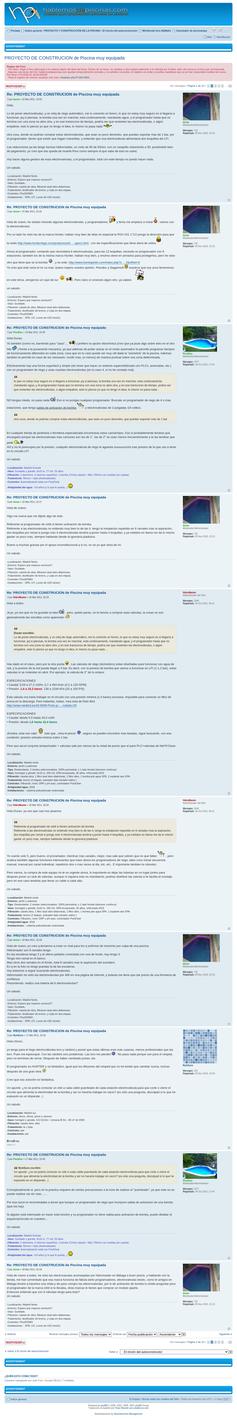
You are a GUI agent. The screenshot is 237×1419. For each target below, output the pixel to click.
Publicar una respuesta (15, 86)
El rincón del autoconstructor (119, 30)
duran (16, 99)
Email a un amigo (219, 30)
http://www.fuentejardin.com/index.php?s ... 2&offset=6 (104, 262)
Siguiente (224, 1334)
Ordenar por (135, 1334)
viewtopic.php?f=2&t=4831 (75, 77)
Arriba (229, 200)
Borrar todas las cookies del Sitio (160, 1399)
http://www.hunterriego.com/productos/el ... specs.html (53, 243)
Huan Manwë (121, 1408)
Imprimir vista (213, 30)
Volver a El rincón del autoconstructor (28, 1351)
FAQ (209, 37)
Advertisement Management (128, 1414)
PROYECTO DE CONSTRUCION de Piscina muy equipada (65, 57)
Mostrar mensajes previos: (80, 1334)
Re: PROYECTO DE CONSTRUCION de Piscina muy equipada (63, 94)
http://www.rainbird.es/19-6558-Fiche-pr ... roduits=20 (42, 705)
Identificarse (223, 37)
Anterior (11, 1334)
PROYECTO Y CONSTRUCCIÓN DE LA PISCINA (72, 30)
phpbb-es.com (141, 1408)
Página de (195, 85)
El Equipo (134, 1399)
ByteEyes (18, 1035)
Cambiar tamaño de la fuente (227, 30)
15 (230, 86)
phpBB (104, 1405)
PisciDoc (18, 332)
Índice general (33, 30)
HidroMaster (19, 597)
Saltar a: (113, 1351)
